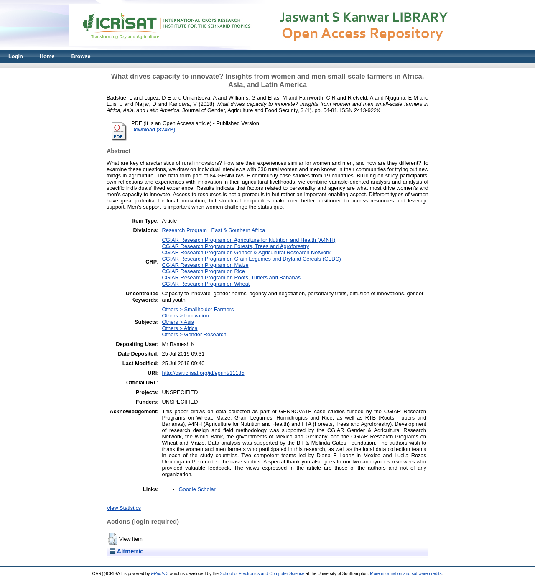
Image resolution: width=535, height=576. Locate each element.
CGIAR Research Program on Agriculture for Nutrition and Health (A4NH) (249, 240)
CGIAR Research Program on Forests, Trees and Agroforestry (235, 246)
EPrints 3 (159, 573)
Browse (80, 56)
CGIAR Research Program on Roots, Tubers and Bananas (231, 277)
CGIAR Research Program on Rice (203, 271)
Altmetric (126, 551)
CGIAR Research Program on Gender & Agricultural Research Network (246, 252)
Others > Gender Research (194, 334)
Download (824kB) (153, 129)
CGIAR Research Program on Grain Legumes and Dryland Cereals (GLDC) (251, 259)
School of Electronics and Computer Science (262, 573)
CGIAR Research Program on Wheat (206, 284)
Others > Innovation (185, 315)
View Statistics (124, 508)
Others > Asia (178, 322)
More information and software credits (405, 573)
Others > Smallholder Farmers (198, 309)
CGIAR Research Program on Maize (205, 265)
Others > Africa (180, 328)
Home (47, 56)
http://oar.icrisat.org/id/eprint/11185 (203, 373)
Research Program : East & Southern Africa (213, 230)
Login (15, 56)
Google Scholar (197, 489)
